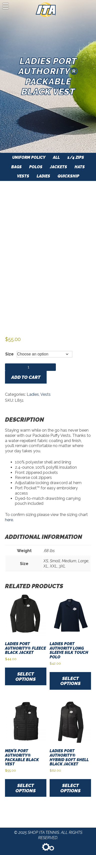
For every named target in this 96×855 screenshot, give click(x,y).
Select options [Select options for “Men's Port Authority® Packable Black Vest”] (25, 788)
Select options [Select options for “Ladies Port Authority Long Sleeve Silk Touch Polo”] (70, 681)
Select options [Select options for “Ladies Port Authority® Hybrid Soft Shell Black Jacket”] (70, 788)
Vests (45, 394)
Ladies (33, 394)
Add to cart (25, 377)
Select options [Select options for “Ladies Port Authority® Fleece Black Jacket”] (25, 676)
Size (9, 354)
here (9, 519)
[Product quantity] (30, 367)
